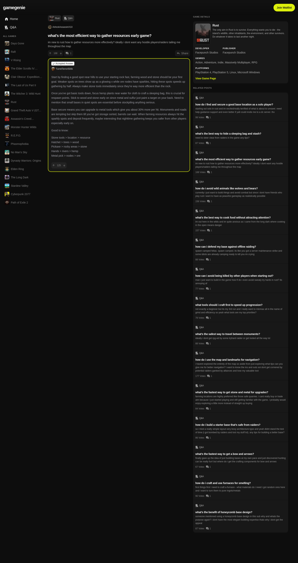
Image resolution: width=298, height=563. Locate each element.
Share (182, 53)
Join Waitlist (284, 7)
